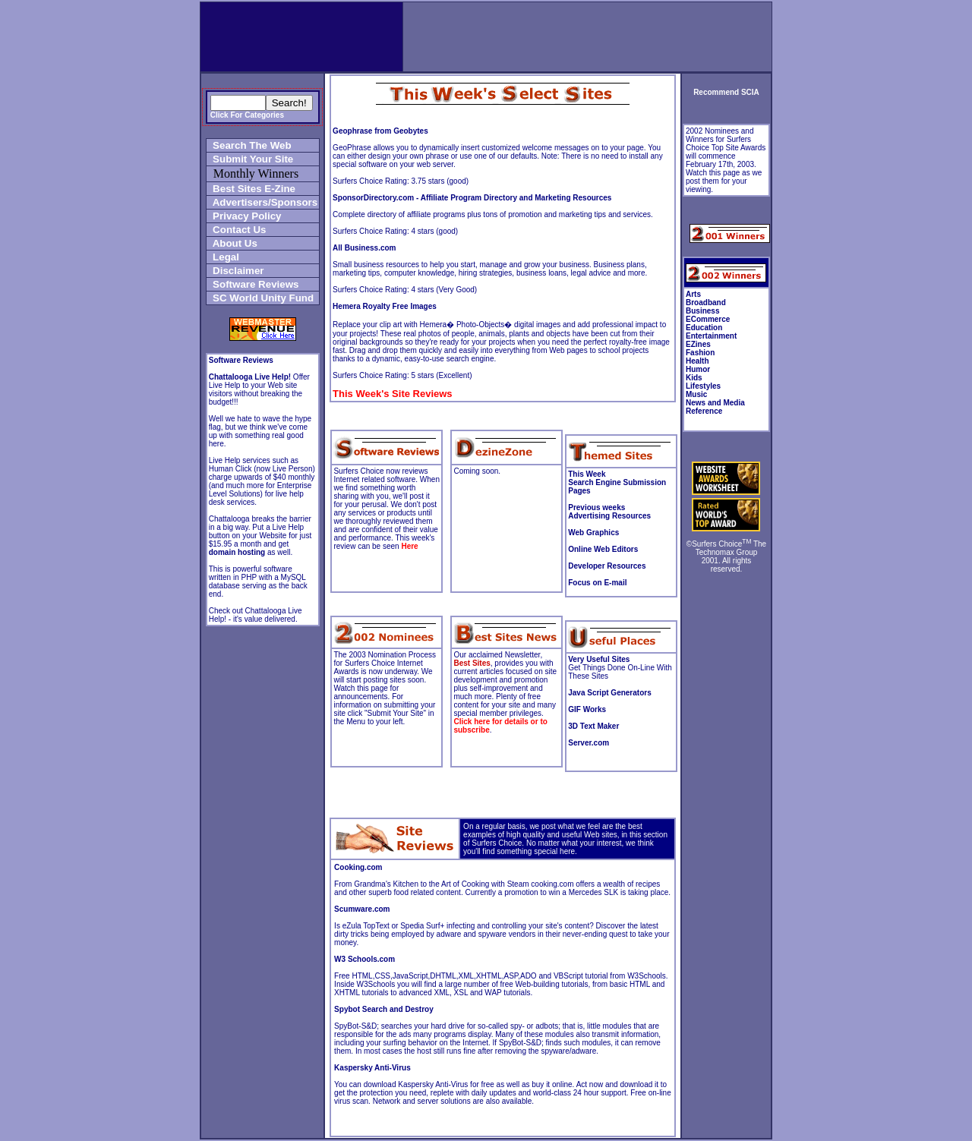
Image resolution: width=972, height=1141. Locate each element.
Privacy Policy (244, 216)
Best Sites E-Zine (251, 188)
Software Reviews (253, 284)
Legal (223, 257)
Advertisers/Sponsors (262, 202)
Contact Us (237, 229)
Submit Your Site (250, 159)
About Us (232, 243)
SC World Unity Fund (260, 298)
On (468, 826)
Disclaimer (235, 270)
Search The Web (249, 145)
